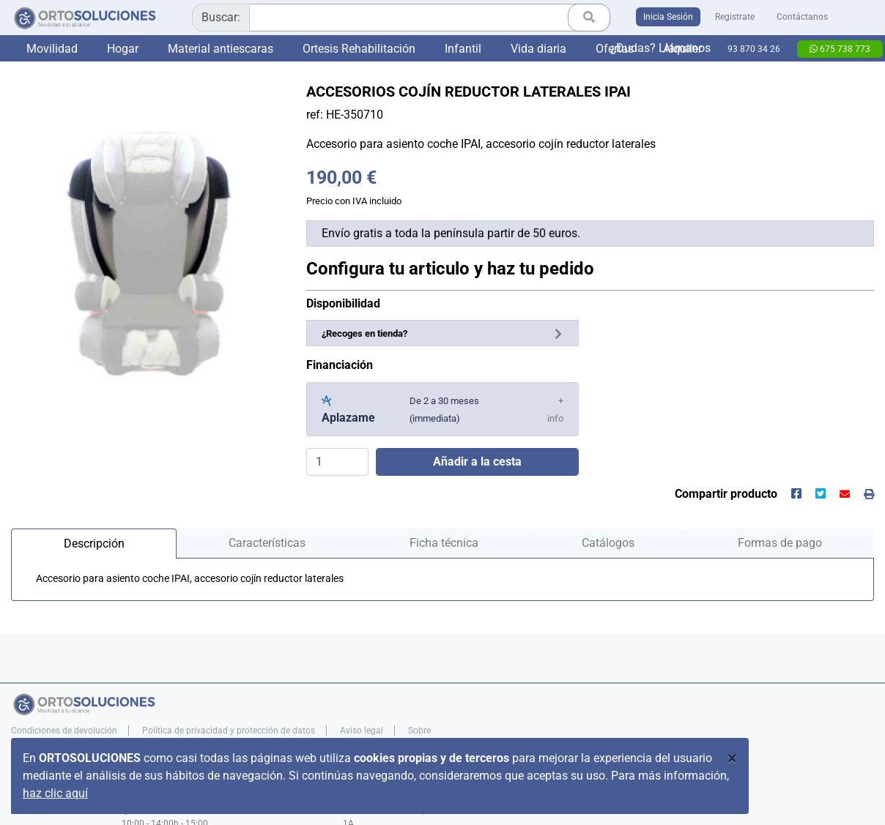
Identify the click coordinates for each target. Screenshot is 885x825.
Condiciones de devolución (64, 730)
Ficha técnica (444, 543)
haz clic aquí (55, 793)
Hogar (122, 49)
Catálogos (608, 543)
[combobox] (401, 17)
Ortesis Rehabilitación (359, 49)
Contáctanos (802, 17)
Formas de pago (780, 543)
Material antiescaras (220, 49)
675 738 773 (840, 49)
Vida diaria (538, 49)
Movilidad (52, 49)
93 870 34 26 (753, 49)
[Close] (732, 758)
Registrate (735, 17)
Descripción (94, 543)
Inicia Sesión (668, 17)
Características (267, 543)
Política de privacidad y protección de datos (228, 730)
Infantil (463, 49)
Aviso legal (361, 730)
